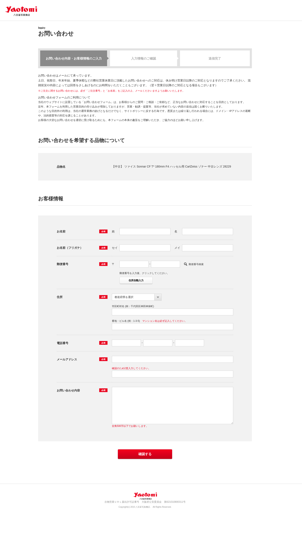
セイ (115, 247)
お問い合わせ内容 (68, 390)
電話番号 (62, 343)
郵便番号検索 (196, 264)
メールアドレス (67, 359)
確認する (145, 454)
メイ (177, 247)
